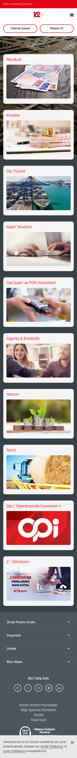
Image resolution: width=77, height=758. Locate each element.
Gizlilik (38, 715)
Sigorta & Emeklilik (23, 339)
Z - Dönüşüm (17, 562)
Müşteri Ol (60, 30)
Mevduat (14, 60)
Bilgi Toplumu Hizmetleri (29, 710)
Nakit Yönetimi (19, 227)
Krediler (13, 115)
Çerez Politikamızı (14, 751)
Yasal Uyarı (38, 720)
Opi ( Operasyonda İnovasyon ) (33, 506)
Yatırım (12, 394)
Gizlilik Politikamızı (51, 746)
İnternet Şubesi (22, 30)
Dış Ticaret (15, 171)
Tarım (11, 450)
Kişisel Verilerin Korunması (30, 705)
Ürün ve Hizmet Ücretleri (17, 4)
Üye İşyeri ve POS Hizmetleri (31, 283)
